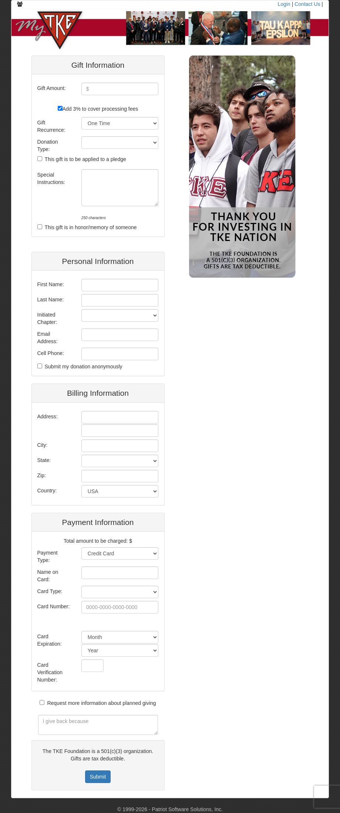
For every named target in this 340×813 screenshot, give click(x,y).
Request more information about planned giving (101, 703)
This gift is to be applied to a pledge (85, 159)
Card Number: (53, 606)
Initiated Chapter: (47, 318)
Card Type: (50, 591)
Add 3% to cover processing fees (100, 109)
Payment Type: (47, 556)
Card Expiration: (49, 640)
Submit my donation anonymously (83, 366)
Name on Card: (47, 575)
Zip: (41, 475)
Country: (47, 491)
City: (42, 445)
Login (284, 4)
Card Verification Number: (50, 672)
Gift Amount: (51, 88)
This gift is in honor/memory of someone (91, 227)
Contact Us (307, 4)
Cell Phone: (50, 353)
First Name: (50, 284)
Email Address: (47, 337)
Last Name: (50, 299)
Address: (47, 416)
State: (44, 460)
